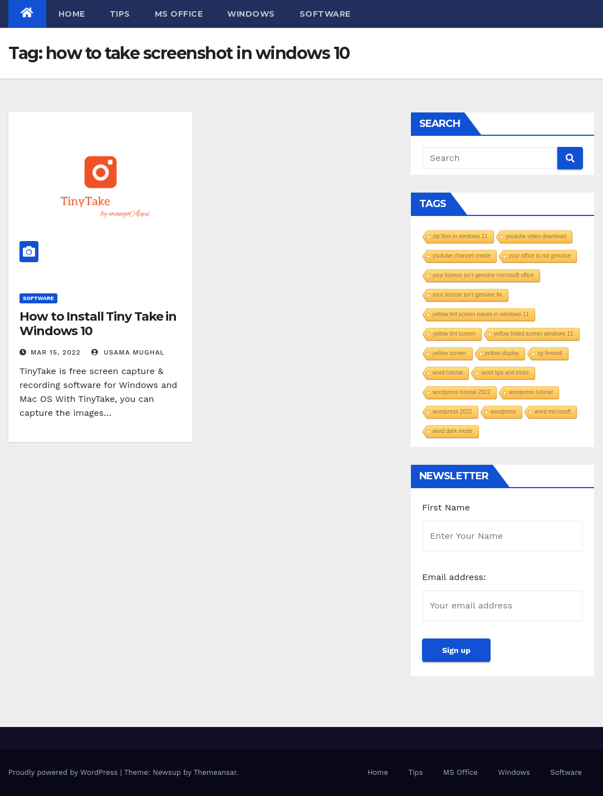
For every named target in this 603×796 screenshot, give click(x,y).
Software (325, 14)
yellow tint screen (454, 334)
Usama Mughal (128, 352)
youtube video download (536, 236)
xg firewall (549, 353)
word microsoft (553, 412)
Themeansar (215, 772)
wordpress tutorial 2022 (462, 392)
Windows (251, 14)
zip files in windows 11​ (460, 236)
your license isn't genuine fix (467, 295)
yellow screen (450, 353)
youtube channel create (462, 256)
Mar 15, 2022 (56, 352)
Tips (120, 14)
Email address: (454, 577)
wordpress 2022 (452, 412)
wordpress (503, 412)
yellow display (502, 353)
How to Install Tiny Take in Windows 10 (98, 323)
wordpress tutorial (531, 392)
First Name (446, 507)
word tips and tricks (505, 373)
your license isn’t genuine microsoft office (483, 275)
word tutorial (448, 373)
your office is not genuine (540, 256)
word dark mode (453, 431)
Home (71, 14)
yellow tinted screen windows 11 (533, 334)
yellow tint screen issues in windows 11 (481, 314)
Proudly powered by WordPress (64, 772)
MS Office (179, 14)
